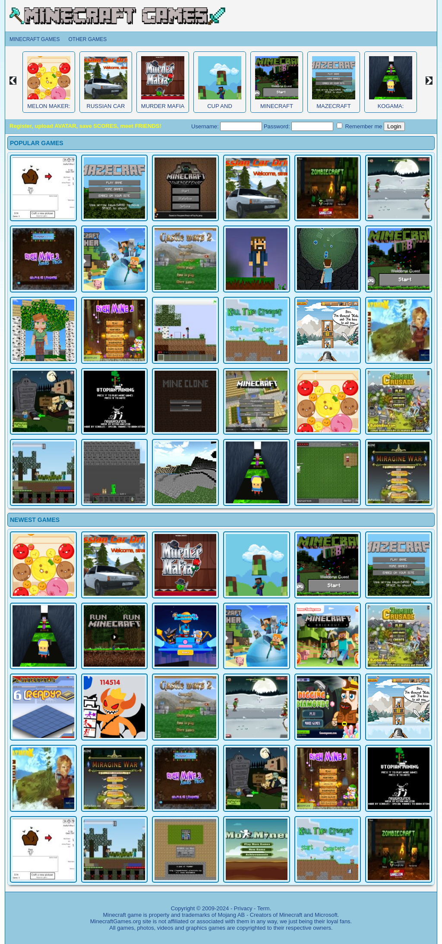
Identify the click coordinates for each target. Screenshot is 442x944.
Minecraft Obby (276, 109)
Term (263, 908)
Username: (226, 126)
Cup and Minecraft (219, 109)
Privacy (243, 908)
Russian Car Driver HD (106, 109)
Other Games (87, 39)
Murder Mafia (162, 106)
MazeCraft (333, 106)
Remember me (359, 126)
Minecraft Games (34, 39)
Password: (298, 126)
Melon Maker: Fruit (48, 109)
